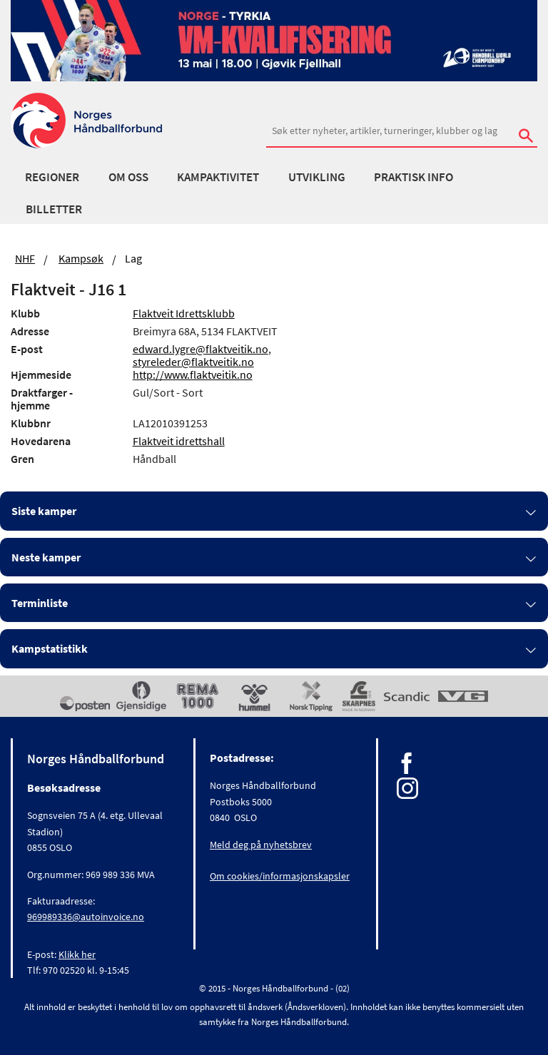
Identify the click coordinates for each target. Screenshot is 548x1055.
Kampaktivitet (218, 177)
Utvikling (316, 177)
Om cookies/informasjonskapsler (280, 876)
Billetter (54, 209)
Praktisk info (413, 177)
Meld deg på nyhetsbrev (261, 844)
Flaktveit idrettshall (179, 441)
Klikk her (77, 954)
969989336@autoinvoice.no (85, 916)
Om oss (128, 177)
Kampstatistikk (49, 648)
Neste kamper (46, 557)
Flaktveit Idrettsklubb (184, 313)
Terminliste (39, 603)
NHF (25, 258)
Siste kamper (43, 511)
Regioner (52, 177)
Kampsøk (81, 258)
